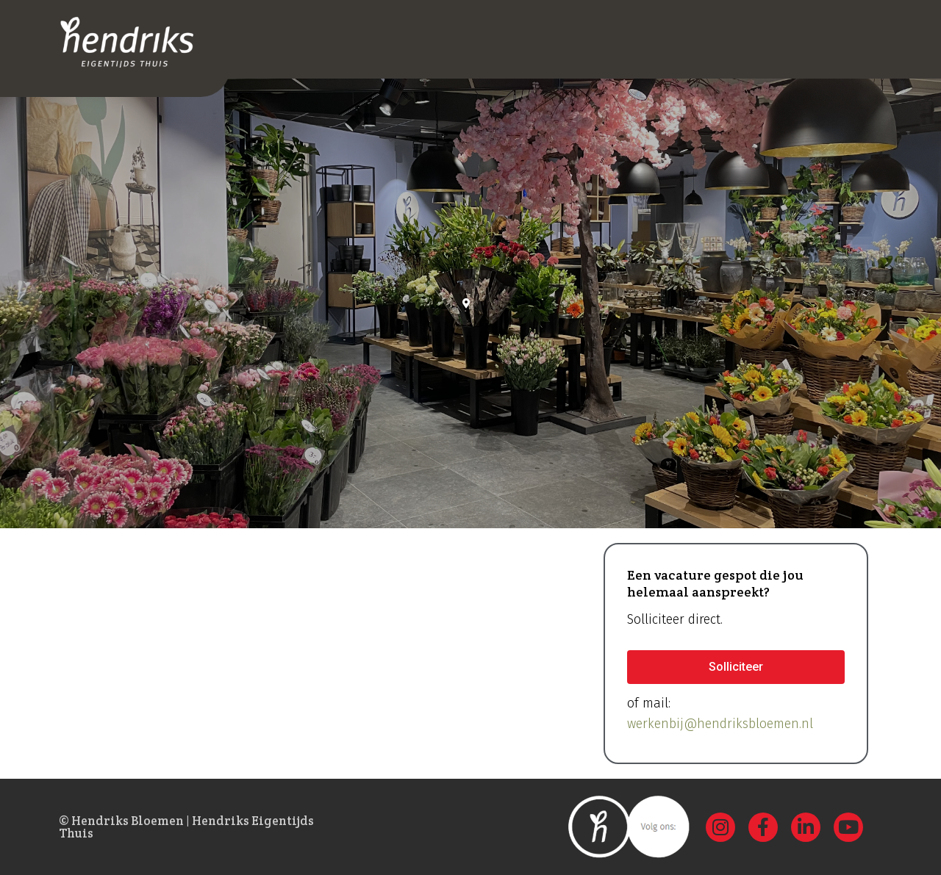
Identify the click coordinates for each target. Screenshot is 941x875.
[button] (736, 667)
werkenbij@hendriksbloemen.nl (720, 724)
